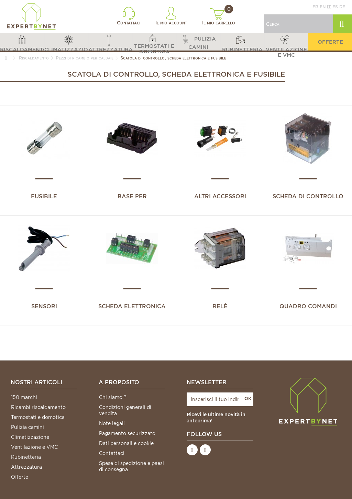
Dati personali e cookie (126, 443)
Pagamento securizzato (127, 433)
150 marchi (24, 397)
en (323, 6)
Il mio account (171, 16)
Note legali (112, 423)
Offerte (19, 477)
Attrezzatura (26, 467)
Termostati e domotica (38, 417)
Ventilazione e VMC (34, 447)
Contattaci (128, 16)
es (335, 6)
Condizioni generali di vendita (125, 410)
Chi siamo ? (112, 397)
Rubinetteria (26, 457)
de (342, 6)
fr (315, 6)
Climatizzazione (30, 437)
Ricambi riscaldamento (38, 407)
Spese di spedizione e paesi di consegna (131, 466)
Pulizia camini (27, 427)
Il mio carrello (218, 16)
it (329, 6)
